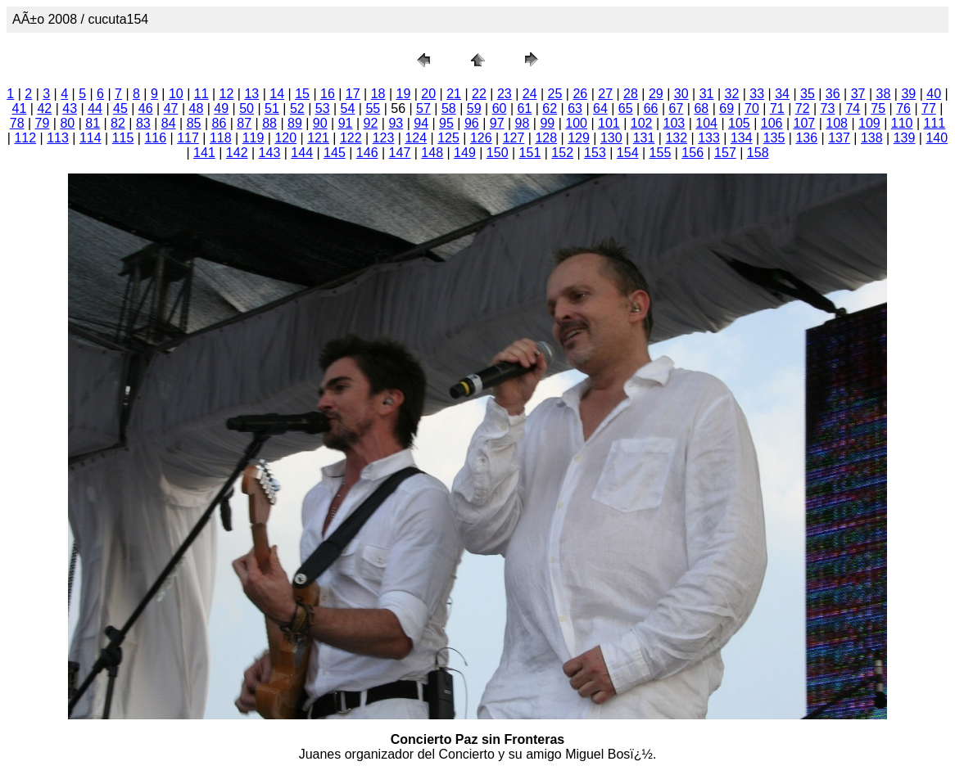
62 (549, 108)
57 (423, 108)
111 (935, 123)
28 (630, 94)
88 (269, 123)
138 (872, 138)
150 (498, 153)
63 (575, 108)
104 (706, 123)
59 (474, 108)
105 (739, 123)
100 (576, 123)
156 (692, 153)
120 (285, 138)
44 (95, 108)
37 (858, 94)
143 (270, 153)
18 (378, 94)
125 (448, 138)
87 (244, 123)
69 (726, 108)
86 (218, 123)
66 (651, 108)
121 (318, 138)
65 (625, 108)
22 (479, 94)
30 (681, 94)
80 (67, 123)
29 (656, 94)
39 (908, 94)
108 (837, 123)
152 (562, 153)
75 (878, 108)
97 (497, 123)
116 (155, 138)
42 (44, 108)
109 (869, 123)
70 (752, 108)
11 (201, 94)
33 (756, 94)
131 (644, 138)
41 (19, 108)
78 (17, 123)
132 (676, 138)
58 (448, 108)
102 (642, 123)
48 (196, 108)
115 (123, 138)
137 (839, 138)
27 (605, 94)
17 (353, 94)
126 (481, 138)
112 (25, 138)
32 (731, 94)
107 (805, 123)
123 (384, 138)
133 (709, 138)
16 (327, 94)
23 (504, 94)
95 (446, 123)
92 (371, 123)
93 (395, 123)
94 (421, 123)
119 (253, 138)
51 (272, 108)
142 (237, 153)
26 (580, 94)
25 (555, 94)
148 (432, 153)
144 (302, 153)
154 (628, 153)
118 (221, 138)
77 (928, 108)
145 (335, 153)
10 (176, 94)
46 (145, 108)
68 (701, 108)
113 (58, 138)
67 (676, 108)
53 (322, 108)
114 (90, 138)
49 (221, 108)
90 (320, 123)
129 (579, 138)
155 (660, 153)
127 (514, 138)
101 (609, 123)
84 (168, 123)
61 (524, 108)
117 (188, 138)
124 (416, 138)
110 (902, 123)
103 (674, 123)
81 (92, 123)
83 (143, 123)
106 (772, 123)
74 (852, 108)
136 (806, 138)
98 (522, 123)
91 (345, 123)
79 (42, 123)
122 (351, 138)
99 (547, 123)
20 (428, 94)
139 (905, 138)
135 (774, 138)
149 (465, 153)
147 (400, 153)
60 (499, 108)
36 (833, 94)
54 (348, 108)
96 (471, 123)
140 (937, 138)
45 (120, 108)
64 (600, 108)
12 (227, 94)
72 (802, 108)
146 (367, 153)
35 (807, 94)
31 (706, 94)
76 (903, 108)
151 (530, 153)
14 (276, 94)
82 (118, 123)
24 (530, 94)
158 (758, 153)
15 (302, 94)
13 (251, 94)
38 (883, 94)
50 (246, 108)
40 (933, 94)
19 (403, 94)
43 (69, 108)
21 (453, 94)
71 (777, 108)
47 (171, 108)
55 (372, 108)
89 (294, 123)
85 (194, 123)
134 (742, 138)
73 (828, 108)
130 (611, 138)
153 (595, 153)
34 (782, 94)
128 (546, 138)
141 (204, 153)
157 (725, 153)
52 (297, 108)
